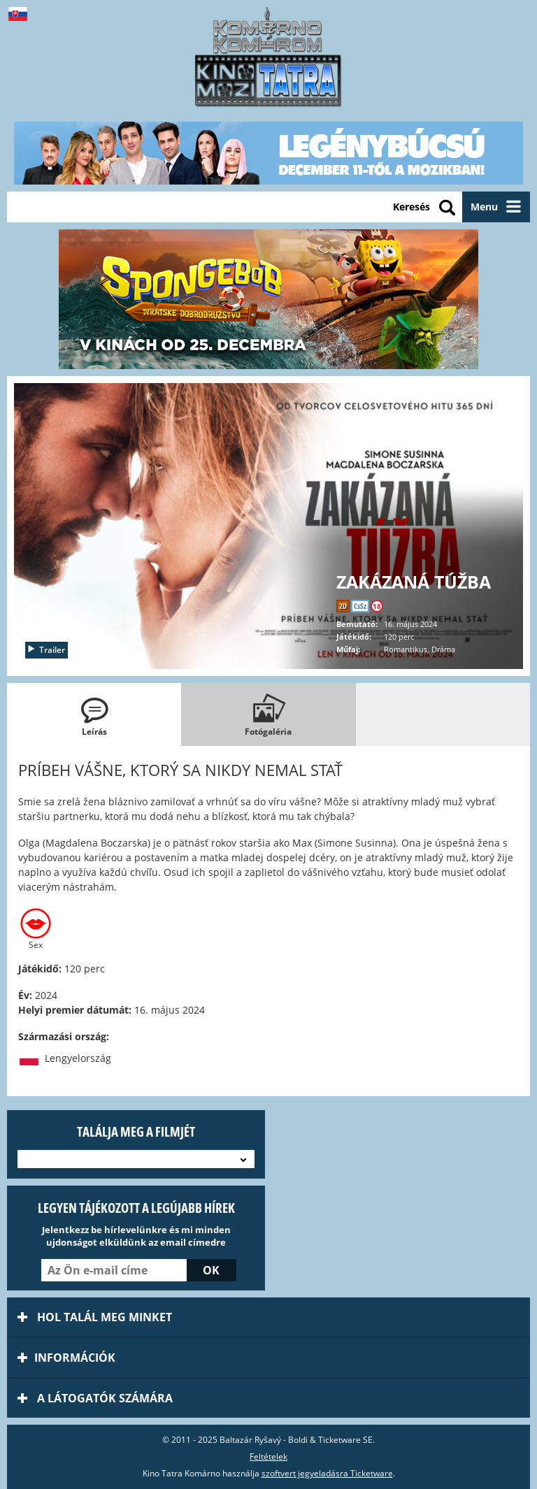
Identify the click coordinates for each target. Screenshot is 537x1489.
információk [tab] (66, 1357)
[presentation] (94, 714)
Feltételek (268, 1456)
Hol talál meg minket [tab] (94, 1317)
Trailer (46, 650)
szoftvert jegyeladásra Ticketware (327, 1473)
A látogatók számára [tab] (95, 1398)
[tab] (94, 714)
